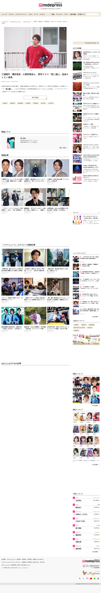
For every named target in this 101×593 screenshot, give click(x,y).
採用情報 (29, 559)
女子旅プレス (81, 14)
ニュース (4, 14)
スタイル (11, 14)
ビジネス (42, 14)
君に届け (8, 89)
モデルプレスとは (11, 559)
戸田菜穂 (35, 103)
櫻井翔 (76, 324)
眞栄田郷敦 (91, 324)
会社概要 (3, 559)
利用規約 (19, 559)
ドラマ (66, 14)
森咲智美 (78, 548)
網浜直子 (84, 324)
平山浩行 (43, 103)
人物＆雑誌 (73, 14)
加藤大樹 (78, 542)
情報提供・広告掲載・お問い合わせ (30, 562)
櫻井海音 (12, 103)
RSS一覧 (42, 562)
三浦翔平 (5, 103)
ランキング (59, 14)
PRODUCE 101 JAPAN (79, 327)
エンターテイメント (21, 14)
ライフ (36, 14)
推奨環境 (24, 559)
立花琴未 (78, 500)
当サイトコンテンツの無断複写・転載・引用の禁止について (15, 565)
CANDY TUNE (80, 521)
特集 (53, 14)
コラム (30, 14)
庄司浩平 (90, 327)
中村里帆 (28, 103)
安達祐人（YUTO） (82, 514)
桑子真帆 (78, 528)
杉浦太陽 (76, 330)
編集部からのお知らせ (38, 559)
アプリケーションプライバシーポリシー (11, 562)
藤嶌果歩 (78, 535)
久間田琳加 (20, 103)
